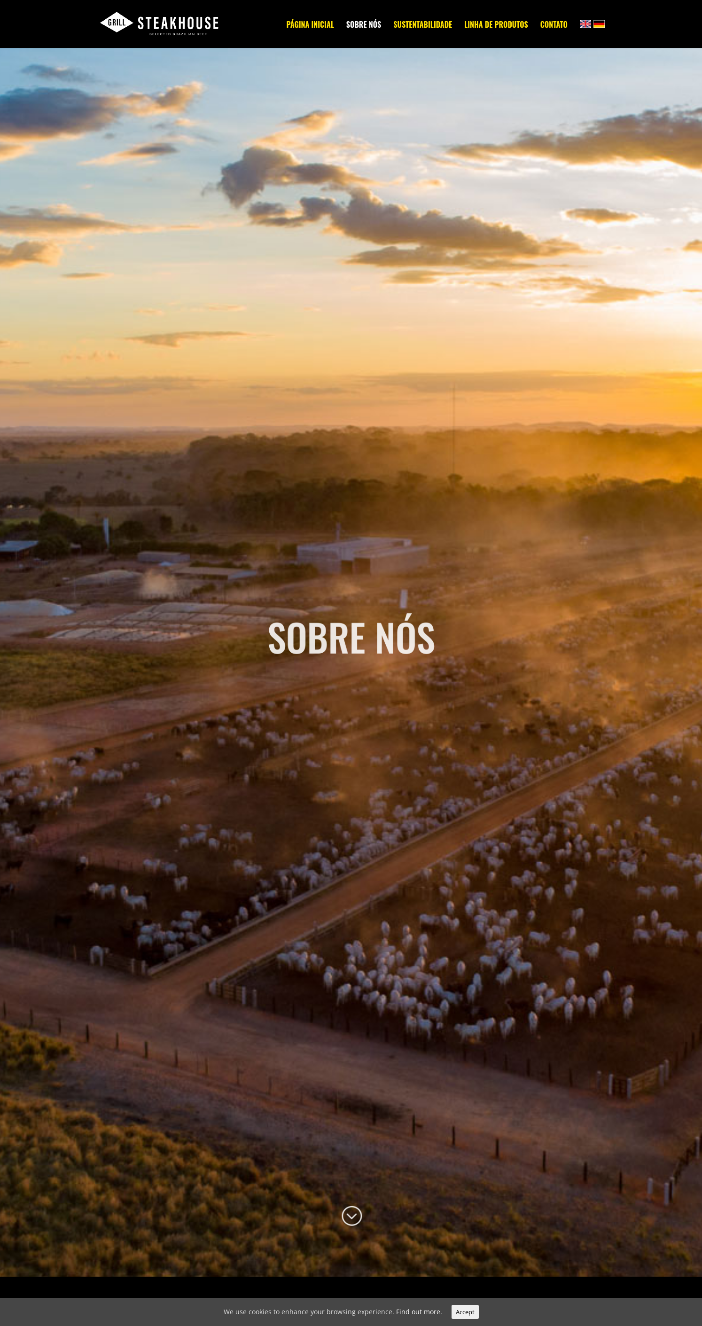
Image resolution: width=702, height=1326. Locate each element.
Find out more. (419, 1311)
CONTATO (554, 25)
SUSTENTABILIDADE (422, 25)
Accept (465, 1312)
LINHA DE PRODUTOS (496, 25)
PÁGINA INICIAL (310, 25)
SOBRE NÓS (363, 25)
